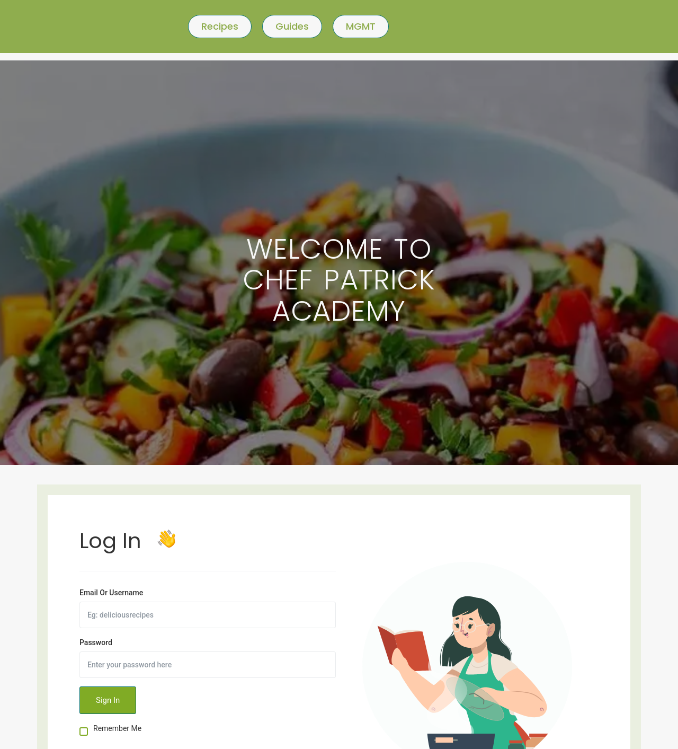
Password (95, 642)
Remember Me (117, 729)
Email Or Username (111, 592)
